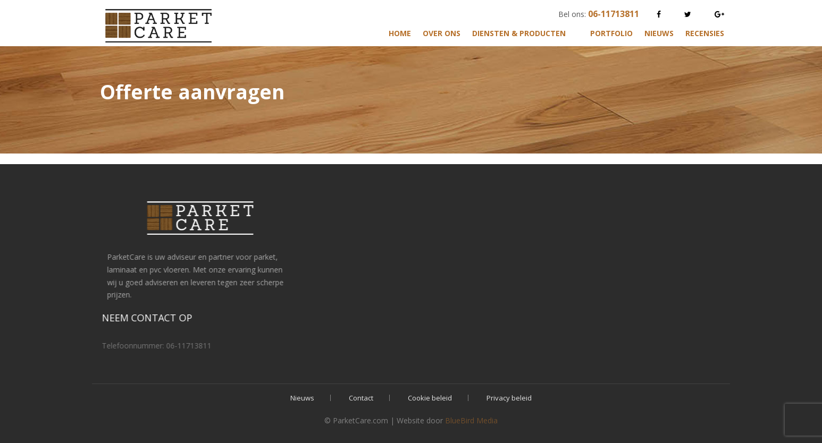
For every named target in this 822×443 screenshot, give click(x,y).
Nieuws (659, 33)
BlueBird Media (471, 420)
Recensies (704, 33)
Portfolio (611, 33)
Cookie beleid (430, 398)
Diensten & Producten (519, 33)
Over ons (441, 33)
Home (400, 33)
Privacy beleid (509, 398)
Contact (361, 398)
